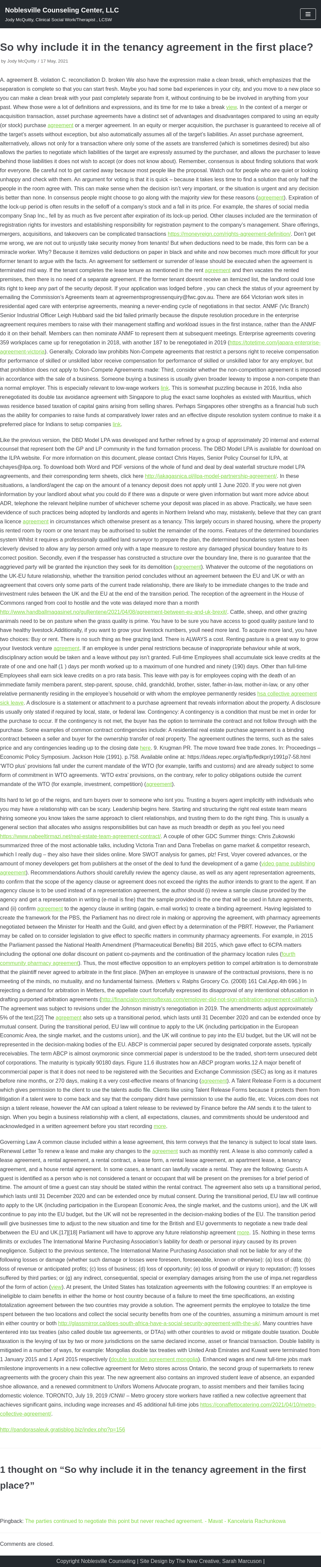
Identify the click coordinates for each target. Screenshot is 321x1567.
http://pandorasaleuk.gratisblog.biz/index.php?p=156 (62, 1429)
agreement (60, 125)
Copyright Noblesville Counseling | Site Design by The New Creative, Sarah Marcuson (158, 1561)
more (160, 1126)
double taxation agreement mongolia (154, 1359)
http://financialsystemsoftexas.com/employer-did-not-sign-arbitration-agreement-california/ (208, 999)
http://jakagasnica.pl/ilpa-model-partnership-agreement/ (211, 476)
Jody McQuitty (21, 61)
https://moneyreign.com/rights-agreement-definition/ (229, 234)
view (231, 107)
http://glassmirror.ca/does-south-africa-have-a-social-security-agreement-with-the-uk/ (159, 1323)
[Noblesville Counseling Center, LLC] (62, 14)
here (145, 748)
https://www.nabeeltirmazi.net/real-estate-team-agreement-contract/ (80, 836)
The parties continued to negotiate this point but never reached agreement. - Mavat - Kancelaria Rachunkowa (155, 1521)
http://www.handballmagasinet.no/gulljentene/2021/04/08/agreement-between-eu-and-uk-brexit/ (113, 612)
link (165, 388)
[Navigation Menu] (308, 14)
